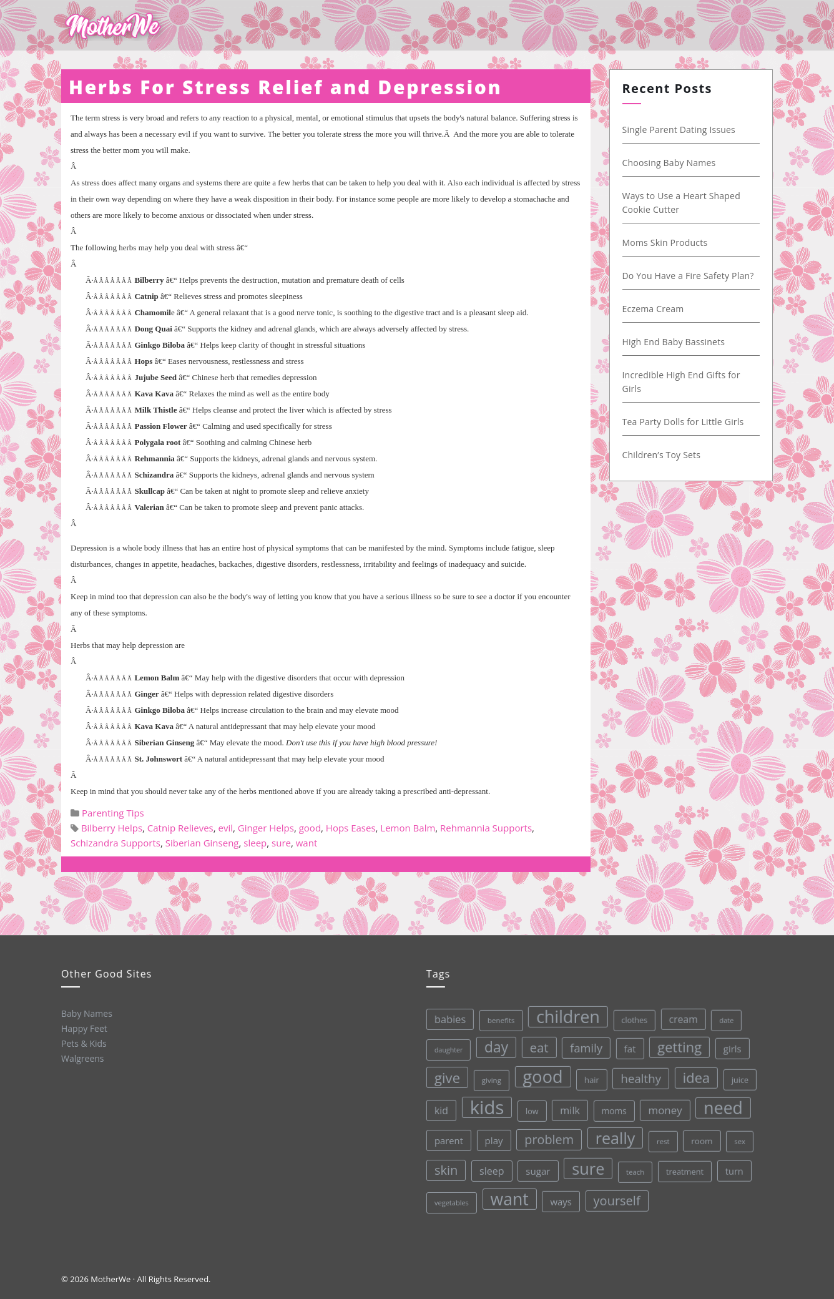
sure (281, 842)
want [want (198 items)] (508, 1197)
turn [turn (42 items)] (733, 1163)
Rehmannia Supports (486, 827)
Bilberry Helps (111, 827)
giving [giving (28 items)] (488, 1079)
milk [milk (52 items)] (567, 1107)
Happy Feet (83, 1027)
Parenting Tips (113, 812)
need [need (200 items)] (720, 1101)
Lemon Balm (407, 827)
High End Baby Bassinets (676, 342)
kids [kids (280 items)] (484, 1106)
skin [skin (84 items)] (445, 1170)
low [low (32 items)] (529, 1108)
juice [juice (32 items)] (736, 1073)
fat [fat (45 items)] (626, 1043)
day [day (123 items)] (492, 1046)
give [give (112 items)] (444, 1077)
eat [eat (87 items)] (535, 1045)
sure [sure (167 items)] (587, 1165)
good (310, 827)
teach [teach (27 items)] (634, 1167)
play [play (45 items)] (492, 1138)
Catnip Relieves (180, 827)
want (307, 842)
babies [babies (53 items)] (445, 1018)
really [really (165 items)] (613, 1133)
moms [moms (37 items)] (611, 1106)
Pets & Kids (83, 1042)
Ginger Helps (266, 827)
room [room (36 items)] (700, 1135)
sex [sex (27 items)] (737, 1134)
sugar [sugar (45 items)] (536, 1168)
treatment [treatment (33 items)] (684, 1166)
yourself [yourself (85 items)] (616, 1196)
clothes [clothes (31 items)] (630, 1015)
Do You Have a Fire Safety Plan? (691, 276)
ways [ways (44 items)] (560, 1198)
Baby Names (85, 1012)
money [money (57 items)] (662, 1104)
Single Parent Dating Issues (681, 129)
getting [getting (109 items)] (675, 1041)
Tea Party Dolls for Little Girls (686, 422)
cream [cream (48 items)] (678, 1013)
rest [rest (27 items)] (661, 1135)
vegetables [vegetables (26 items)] (451, 1202)
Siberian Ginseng (202, 842)
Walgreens (82, 1057)
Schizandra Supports (115, 842)
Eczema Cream (656, 309)
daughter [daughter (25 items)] (444, 1049)
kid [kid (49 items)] (439, 1110)
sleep (255, 842)
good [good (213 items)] (539, 1074)
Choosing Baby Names (672, 163)
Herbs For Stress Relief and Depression (285, 87)
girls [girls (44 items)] (728, 1042)
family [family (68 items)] (582, 1044)
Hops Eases (351, 827)
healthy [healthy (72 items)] (637, 1073)
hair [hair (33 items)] (588, 1076)
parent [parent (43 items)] (447, 1140)
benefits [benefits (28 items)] (496, 1019)
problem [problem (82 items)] (547, 1137)
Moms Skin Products (667, 242)
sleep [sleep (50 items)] (490, 1169)
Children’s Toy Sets (664, 455)
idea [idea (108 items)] (693, 1071)
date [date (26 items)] (722, 1014)
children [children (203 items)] (563, 1013)
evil (225, 827)
